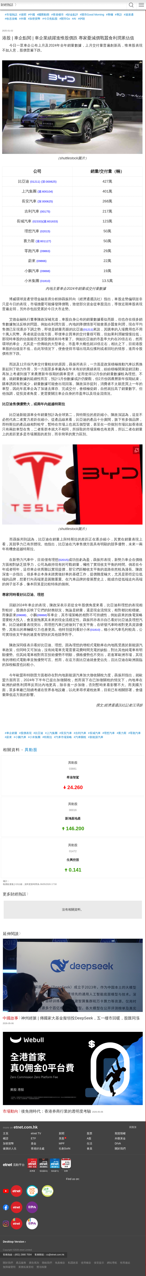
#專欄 (109, 14)
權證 (5, 1138)
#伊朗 (81, 18)
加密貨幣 (8, 1143)
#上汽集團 (51, 733)
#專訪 (118, 14)
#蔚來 (8, 737)
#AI (74, 18)
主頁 (5, 1133)
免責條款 (60, 1262)
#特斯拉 (47, 737)
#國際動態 (43, 14)
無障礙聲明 (9, 1267)
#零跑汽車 (134, 733)
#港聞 (22, 14)
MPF (62, 1143)
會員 (89, 1148)
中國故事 (10, 1018)
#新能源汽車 (95, 737)
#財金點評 (72, 14)
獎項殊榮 (41, 1267)
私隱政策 (73, 1262)
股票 (89, 1133)
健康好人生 (10, 1148)
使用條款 (86, 1262)
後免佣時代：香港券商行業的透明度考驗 (56, 1111)
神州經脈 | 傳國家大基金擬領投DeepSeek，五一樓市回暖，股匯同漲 (80, 1018)
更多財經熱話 (14, 894)
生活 (89, 1143)
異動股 (31, 750)
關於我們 (120, 1148)
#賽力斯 (121, 733)
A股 (89, 1138)
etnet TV (36, 1133)
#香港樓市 (57, 14)
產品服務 (21, 1262)
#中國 (31, 14)
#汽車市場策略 (63, 737)
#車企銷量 (11, 733)
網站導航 (112, 1262)
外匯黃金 (120, 1138)
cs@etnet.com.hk (55, 1254)
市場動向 (10, 1111)
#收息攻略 (11, 18)
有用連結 (125, 1262)
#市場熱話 (11, 14)
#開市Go (64, 18)
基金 (33, 1143)
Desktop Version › (14, 1241)
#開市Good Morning (92, 14)
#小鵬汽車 (20, 737)
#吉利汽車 (80, 733)
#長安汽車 (65, 733)
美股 (62, 1138)
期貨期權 (120, 1133)
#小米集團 (34, 737)
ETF (33, 1138)
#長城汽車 (94, 733)
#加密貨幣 (34, 18)
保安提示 (99, 1262)
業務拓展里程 (26, 1267)
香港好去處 (37, 1148)
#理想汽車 (109, 733)
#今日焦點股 (49, 18)
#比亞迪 (38, 733)
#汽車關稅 (80, 737)
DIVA (118, 1143)
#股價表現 (25, 733)
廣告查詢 (34, 1262)
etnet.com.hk (25, 1127)
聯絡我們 (47, 1262)
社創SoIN (64, 1148)
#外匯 (22, 18)
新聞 (61, 1133)
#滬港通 (129, 14)
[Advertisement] (72, 718)
